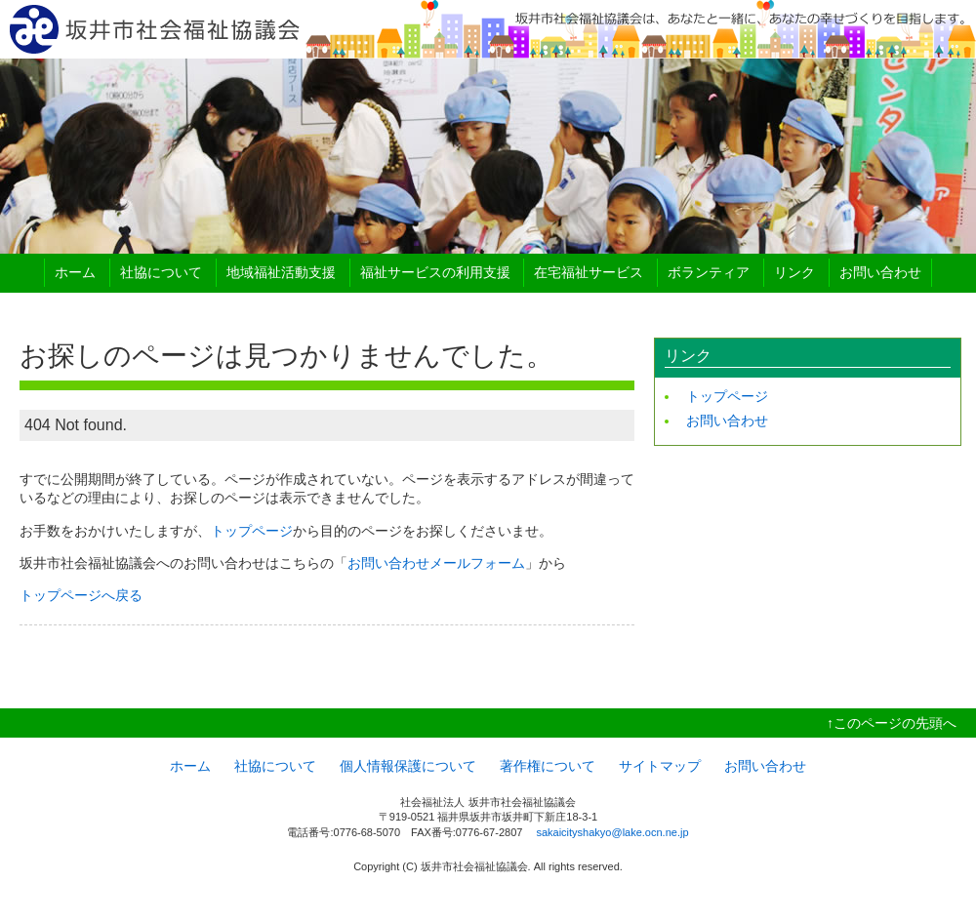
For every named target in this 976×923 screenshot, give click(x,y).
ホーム (75, 272)
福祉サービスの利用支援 (435, 272)
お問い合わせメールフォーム (436, 563)
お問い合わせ (880, 272)
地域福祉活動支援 (281, 272)
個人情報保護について (408, 766)
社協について (161, 272)
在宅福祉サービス (588, 272)
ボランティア (709, 272)
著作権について (547, 766)
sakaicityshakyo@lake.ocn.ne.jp (612, 832)
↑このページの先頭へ (891, 723)
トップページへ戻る (81, 595)
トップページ (252, 531)
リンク (794, 272)
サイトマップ (660, 766)
